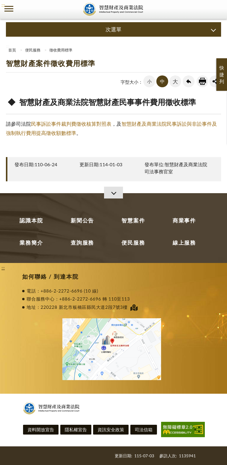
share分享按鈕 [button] (215, 81)
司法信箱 (144, 429)
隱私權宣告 (76, 429)
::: (3, 5)
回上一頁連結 (188, 81)
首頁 (11, 50)
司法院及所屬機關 (26, 9)
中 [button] (162, 81)
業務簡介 (31, 242)
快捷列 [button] (221, 74)
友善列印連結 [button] (202, 81)
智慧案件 (133, 220)
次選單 (113, 29)
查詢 (218, 9)
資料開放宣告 (40, 429)
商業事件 (184, 220)
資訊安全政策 (111, 429)
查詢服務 (82, 242)
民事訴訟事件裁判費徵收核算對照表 (71, 124)
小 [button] (149, 81)
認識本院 (31, 220)
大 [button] (175, 81)
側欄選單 (8, 9)
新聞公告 (82, 220)
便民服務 (32, 50)
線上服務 (184, 242)
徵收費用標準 (60, 50)
